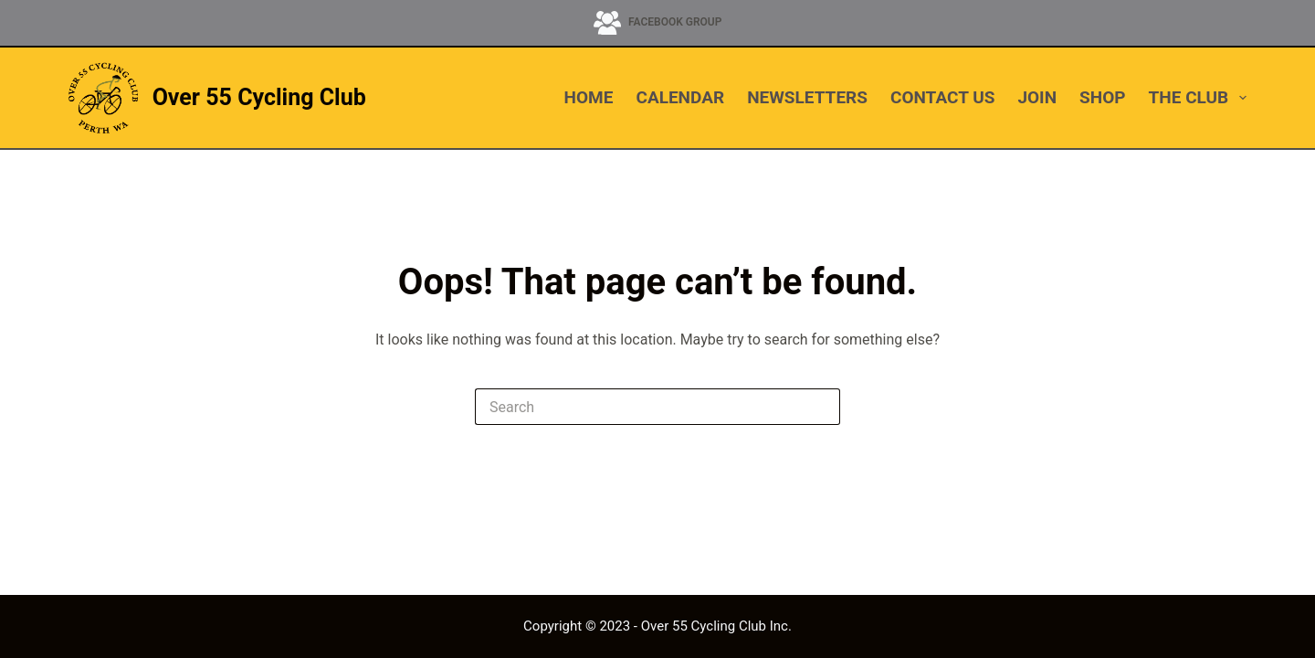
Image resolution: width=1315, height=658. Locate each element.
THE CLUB (1198, 98)
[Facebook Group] (658, 23)
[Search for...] (639, 406)
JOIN (1037, 97)
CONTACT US (942, 97)
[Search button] (822, 406)
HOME (589, 97)
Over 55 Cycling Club (259, 97)
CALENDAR (680, 97)
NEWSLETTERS (807, 97)
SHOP (1102, 97)
